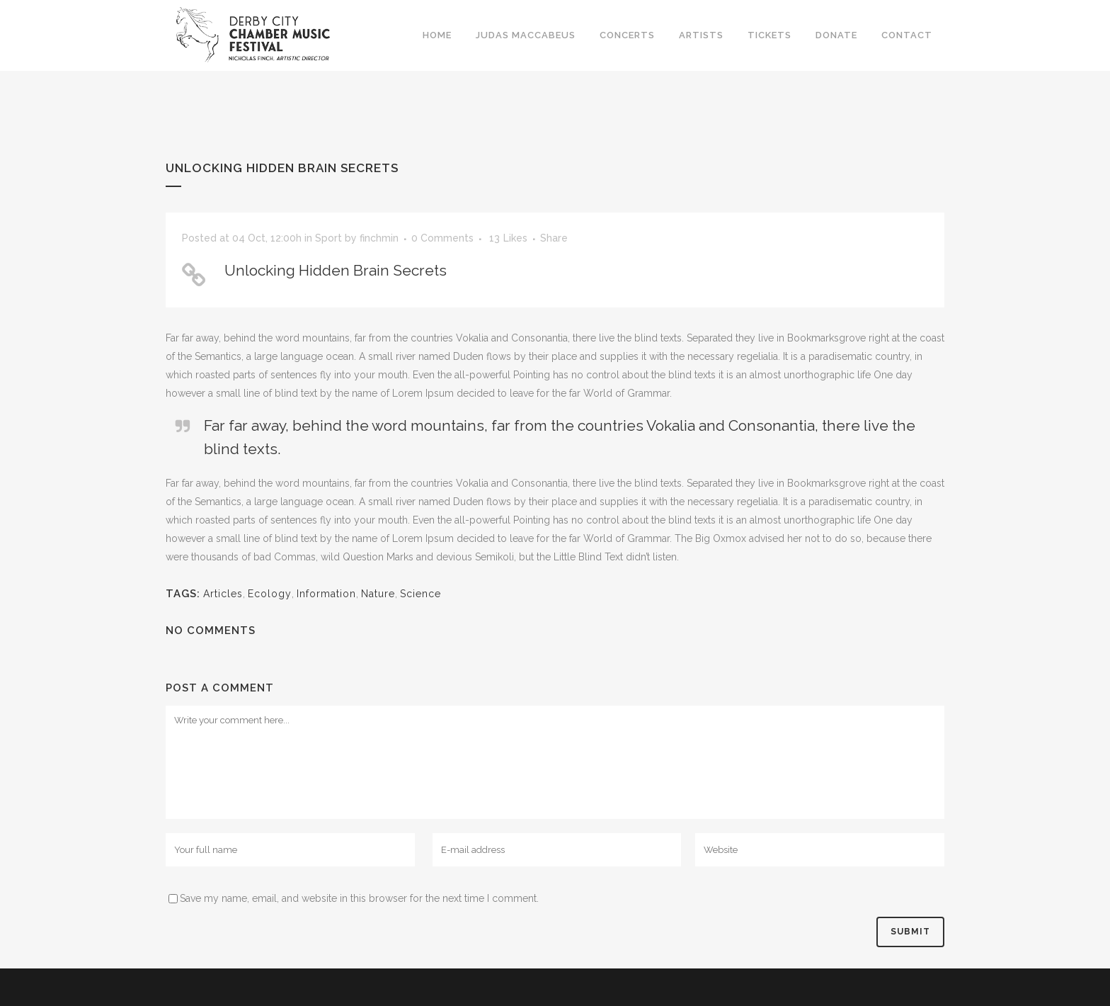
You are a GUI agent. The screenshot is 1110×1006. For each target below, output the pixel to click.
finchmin (379, 238)
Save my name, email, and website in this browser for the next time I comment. (359, 898)
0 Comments (442, 238)
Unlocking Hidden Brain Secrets (335, 270)
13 (508, 238)
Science (420, 593)
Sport (328, 238)
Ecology (270, 593)
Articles (223, 593)
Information (326, 593)
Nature (378, 593)
